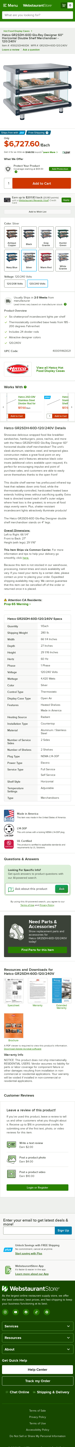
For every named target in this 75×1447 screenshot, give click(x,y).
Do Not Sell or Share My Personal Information (38, 1436)
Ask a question (31, 49)
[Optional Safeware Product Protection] (61, 993)
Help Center (37, 1370)
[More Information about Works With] (25, 387)
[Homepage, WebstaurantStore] (37, 5)
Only (6, 138)
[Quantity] (8, 183)
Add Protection (60, 169)
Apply (67, 200)
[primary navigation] (10, 5)
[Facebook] (26, 1312)
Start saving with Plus (28, 1253)
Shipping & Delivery (51, 1392)
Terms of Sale (37, 1410)
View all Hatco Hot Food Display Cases (50, 369)
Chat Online (17, 1392)
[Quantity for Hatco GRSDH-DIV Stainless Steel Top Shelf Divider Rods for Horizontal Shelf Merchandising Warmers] (49, 416)
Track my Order (37, 1381)
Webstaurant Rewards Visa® (34, 200)
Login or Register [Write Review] (37, 1187)
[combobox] (37, 15)
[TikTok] (36, 1312)
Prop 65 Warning (16, 604)
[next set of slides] (71, 407)
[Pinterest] (47, 1312)
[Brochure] (13, 1027)
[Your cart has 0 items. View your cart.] (67, 5)
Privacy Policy (47, 905)
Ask (61, 889)
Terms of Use (27, 905)
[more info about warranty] (16, 172)
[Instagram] (5, 1312)
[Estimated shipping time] (65, 304)
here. (26, 557)
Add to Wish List (37, 211)
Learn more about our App (32, 1273)
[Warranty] (37, 993)
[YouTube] (15, 1312)
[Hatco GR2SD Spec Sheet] (13, 993)
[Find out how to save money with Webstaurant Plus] (4, 397)
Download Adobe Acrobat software (22, 1048)
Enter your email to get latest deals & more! (35, 1222)
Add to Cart (17, 416)
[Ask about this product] (37, 888)
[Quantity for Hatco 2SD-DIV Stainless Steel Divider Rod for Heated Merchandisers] (5, 416)
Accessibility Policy (37, 1429)
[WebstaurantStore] (37, 1288)
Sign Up (63, 1230)
